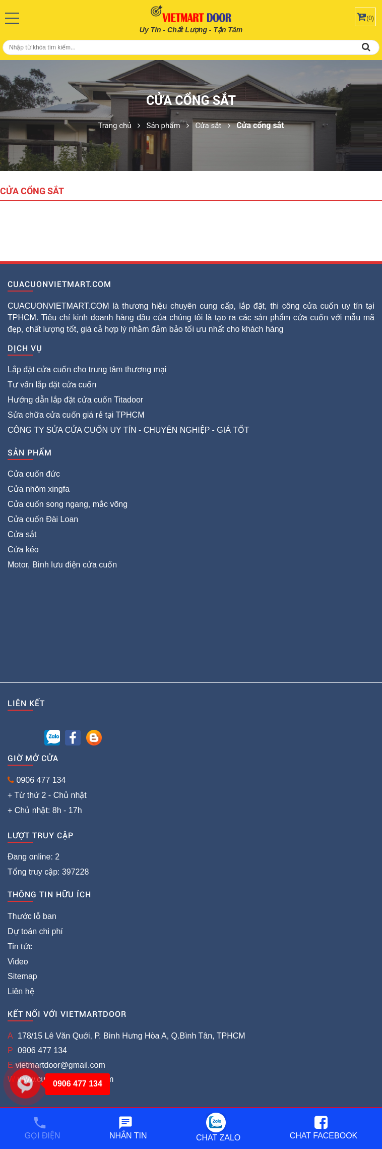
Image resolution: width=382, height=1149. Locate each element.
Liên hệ (21, 991)
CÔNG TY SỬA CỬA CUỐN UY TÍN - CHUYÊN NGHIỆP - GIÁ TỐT (128, 430)
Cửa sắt (22, 534)
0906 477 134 (41, 780)
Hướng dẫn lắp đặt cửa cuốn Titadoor (75, 399)
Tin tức (20, 946)
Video (18, 961)
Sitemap (22, 976)
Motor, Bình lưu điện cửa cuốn (62, 564)
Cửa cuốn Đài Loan (43, 519)
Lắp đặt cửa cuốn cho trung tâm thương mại (87, 369)
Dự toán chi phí (35, 931)
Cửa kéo (23, 549)
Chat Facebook (324, 1127)
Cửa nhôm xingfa (39, 489)
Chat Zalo (218, 1127)
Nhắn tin (128, 1127)
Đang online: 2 (33, 856)
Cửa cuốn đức (34, 474)
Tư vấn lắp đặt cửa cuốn (52, 384)
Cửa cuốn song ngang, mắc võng (68, 504)
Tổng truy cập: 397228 (48, 872)
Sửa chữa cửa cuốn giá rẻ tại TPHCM (76, 415)
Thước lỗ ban (32, 916)
